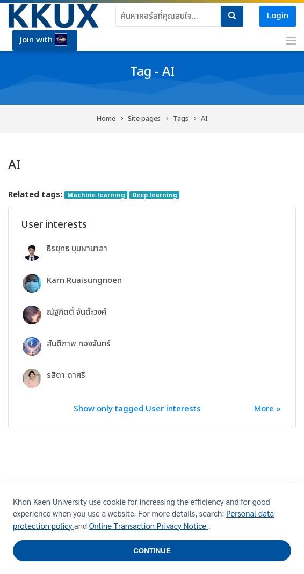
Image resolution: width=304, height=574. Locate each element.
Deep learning (154, 195)
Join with (43, 39)
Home (106, 118)
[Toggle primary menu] (291, 41)
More (264, 409)
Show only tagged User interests (137, 409)
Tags (181, 118)
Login (277, 16)
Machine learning (96, 195)
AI (204, 118)
